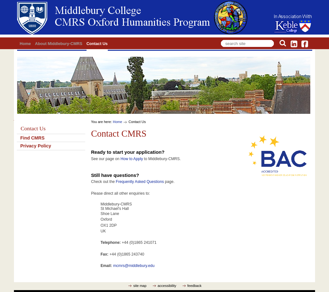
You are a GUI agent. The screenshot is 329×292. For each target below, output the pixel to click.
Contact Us (97, 44)
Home (25, 44)
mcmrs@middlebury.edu (134, 265)
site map (139, 286)
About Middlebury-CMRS (58, 44)
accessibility (167, 286)
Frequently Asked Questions (140, 181)
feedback (194, 286)
